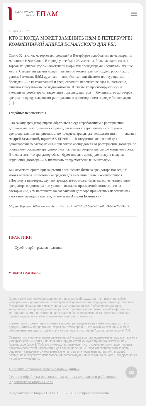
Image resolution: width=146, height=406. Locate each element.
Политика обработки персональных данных (44, 369)
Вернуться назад (26, 272)
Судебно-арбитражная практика (38, 248)
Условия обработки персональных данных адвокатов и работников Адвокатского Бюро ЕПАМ (62, 379)
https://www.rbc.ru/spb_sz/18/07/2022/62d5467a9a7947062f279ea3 (81, 206)
